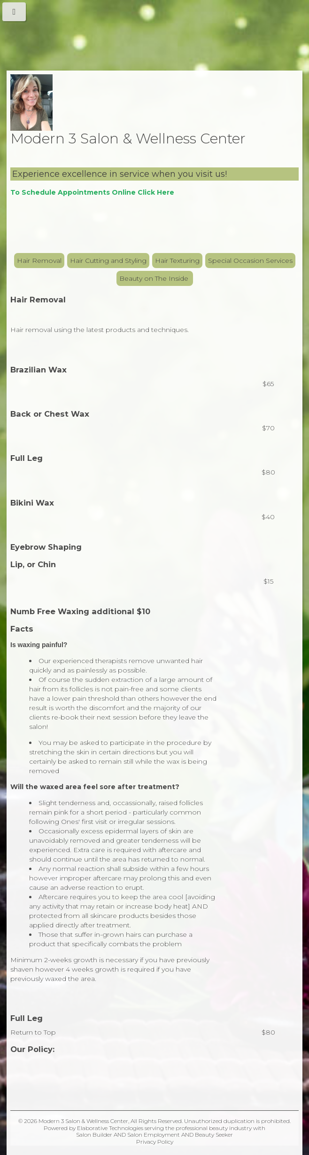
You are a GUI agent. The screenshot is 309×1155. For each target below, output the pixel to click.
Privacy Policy (154, 1141)
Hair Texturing (177, 260)
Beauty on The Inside (154, 278)
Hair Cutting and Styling (108, 260)
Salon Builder (94, 1134)
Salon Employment (153, 1134)
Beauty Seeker (214, 1134)
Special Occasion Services (250, 260)
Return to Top (33, 1032)
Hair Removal (39, 260)
